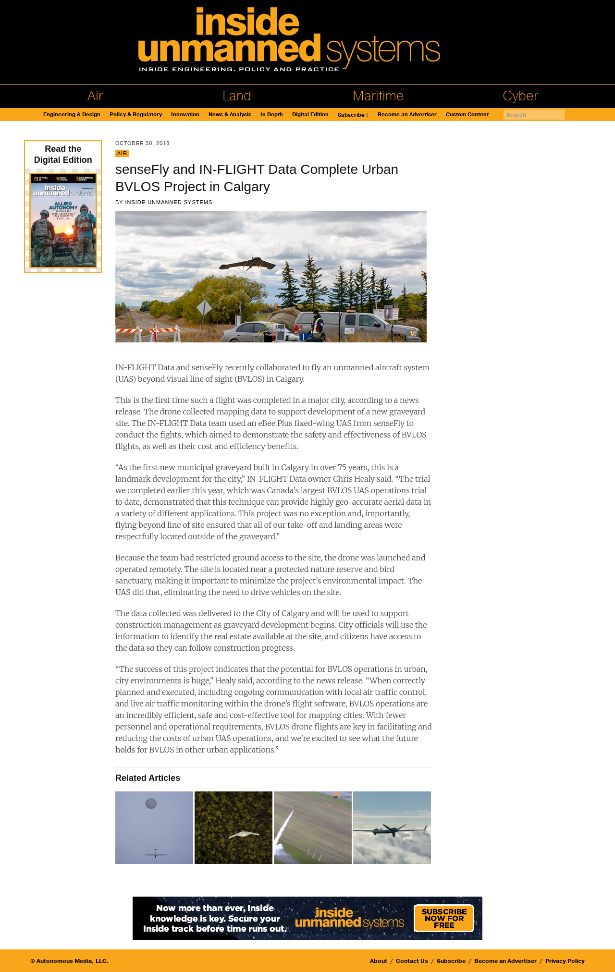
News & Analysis (230, 114)
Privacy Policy (565, 961)
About (378, 961)
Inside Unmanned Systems (168, 202)
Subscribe (351, 115)
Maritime (378, 96)
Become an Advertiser (407, 114)
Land (236, 96)
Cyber (520, 96)
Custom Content (467, 114)
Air (95, 96)
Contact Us (412, 961)
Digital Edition (310, 114)
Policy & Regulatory (136, 114)
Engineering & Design (71, 114)
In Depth (271, 114)
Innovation (185, 114)
